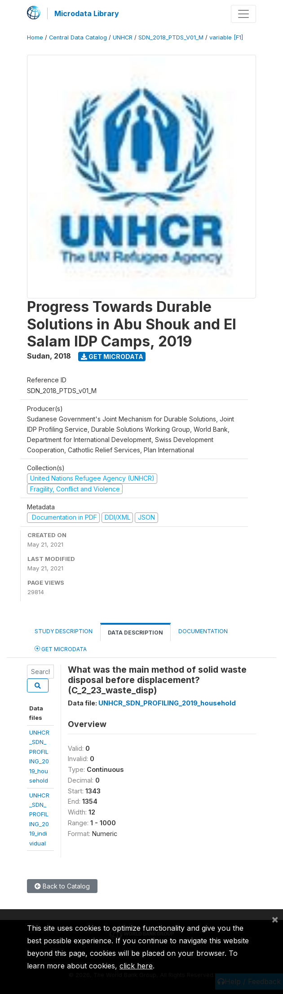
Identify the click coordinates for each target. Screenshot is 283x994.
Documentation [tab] (203, 631)
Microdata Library (86, 13)
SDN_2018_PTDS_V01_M (170, 37)
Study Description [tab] (64, 631)
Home (35, 37)
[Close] (275, 919)
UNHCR (123, 37)
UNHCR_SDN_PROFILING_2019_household (167, 703)
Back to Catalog (62, 886)
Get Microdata (112, 356)
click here (136, 965)
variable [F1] (226, 37)
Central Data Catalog (78, 37)
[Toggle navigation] (243, 14)
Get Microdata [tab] (61, 648)
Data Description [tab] (135, 632)
